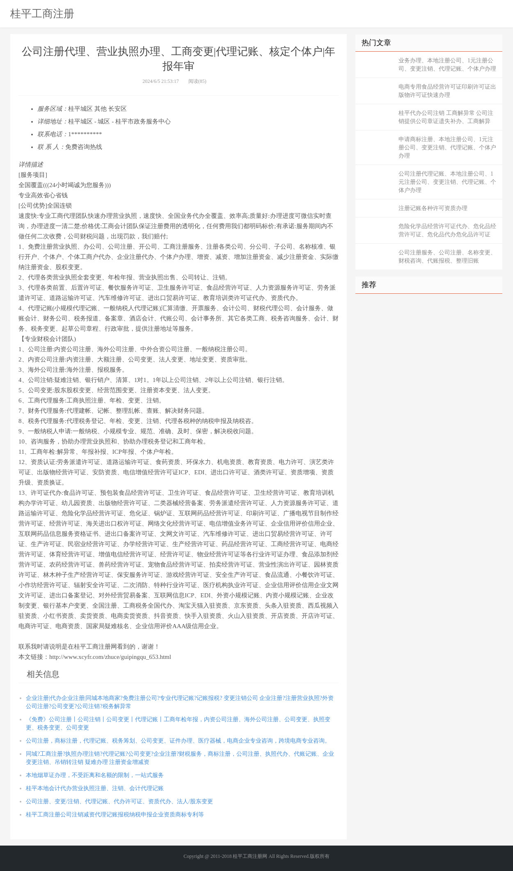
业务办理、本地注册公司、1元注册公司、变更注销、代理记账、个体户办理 (447, 64)
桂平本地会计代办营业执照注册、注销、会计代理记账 (95, 788)
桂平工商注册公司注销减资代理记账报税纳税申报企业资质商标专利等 (115, 815)
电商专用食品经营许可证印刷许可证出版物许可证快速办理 (447, 91)
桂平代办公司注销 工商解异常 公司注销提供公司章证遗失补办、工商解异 (445, 117)
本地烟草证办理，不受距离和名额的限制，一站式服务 (95, 775)
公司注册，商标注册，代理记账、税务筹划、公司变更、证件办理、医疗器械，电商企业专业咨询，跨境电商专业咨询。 (178, 741)
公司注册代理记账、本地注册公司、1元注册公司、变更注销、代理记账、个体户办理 (447, 182)
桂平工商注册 (42, 13)
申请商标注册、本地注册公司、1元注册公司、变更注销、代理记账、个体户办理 (447, 147)
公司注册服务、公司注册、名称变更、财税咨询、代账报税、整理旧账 (447, 256)
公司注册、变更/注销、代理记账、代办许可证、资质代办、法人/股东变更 (119, 801)
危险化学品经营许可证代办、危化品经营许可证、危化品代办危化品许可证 (447, 230)
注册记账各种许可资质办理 (432, 208)
